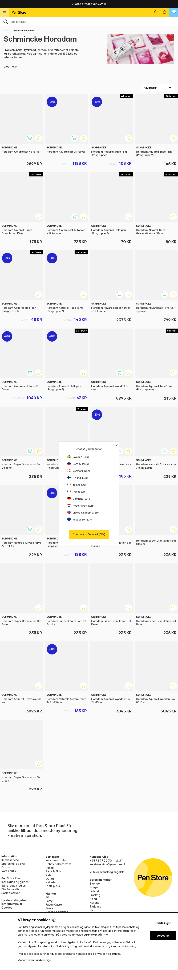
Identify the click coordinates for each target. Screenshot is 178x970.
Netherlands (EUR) (80, 505)
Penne (50, 867)
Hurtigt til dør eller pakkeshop (89, 4)
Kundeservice (10, 860)
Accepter (163, 935)
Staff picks (53, 886)
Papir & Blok (53, 871)
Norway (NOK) (78, 463)
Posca (49, 908)
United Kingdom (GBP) (83, 512)
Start (7, 30)
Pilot (48, 897)
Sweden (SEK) (78, 456)
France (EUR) (77, 491)
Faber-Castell (54, 904)
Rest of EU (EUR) (79, 519)
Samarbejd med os (13, 885)
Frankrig (95, 895)
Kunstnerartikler (56, 860)
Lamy (49, 901)
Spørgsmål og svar (13, 863)
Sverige (95, 883)
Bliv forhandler (10, 889)
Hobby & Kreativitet (58, 864)
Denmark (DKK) (78, 470)
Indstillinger (163, 923)
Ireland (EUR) (77, 484)
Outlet (50, 878)
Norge (94, 887)
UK (91, 910)
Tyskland (95, 906)
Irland (93, 899)
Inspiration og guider (14, 882)
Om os (5, 867)
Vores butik (8, 871)
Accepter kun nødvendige (34, 960)
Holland (94, 902)
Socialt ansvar (10, 893)
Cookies (6, 907)
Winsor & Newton (57, 912)
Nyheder (51, 882)
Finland (94, 891)
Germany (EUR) (78, 498)
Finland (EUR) (77, 477)
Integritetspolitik (12, 904)
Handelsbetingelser (14, 900)
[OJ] (89, 21)
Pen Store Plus (10, 878)
